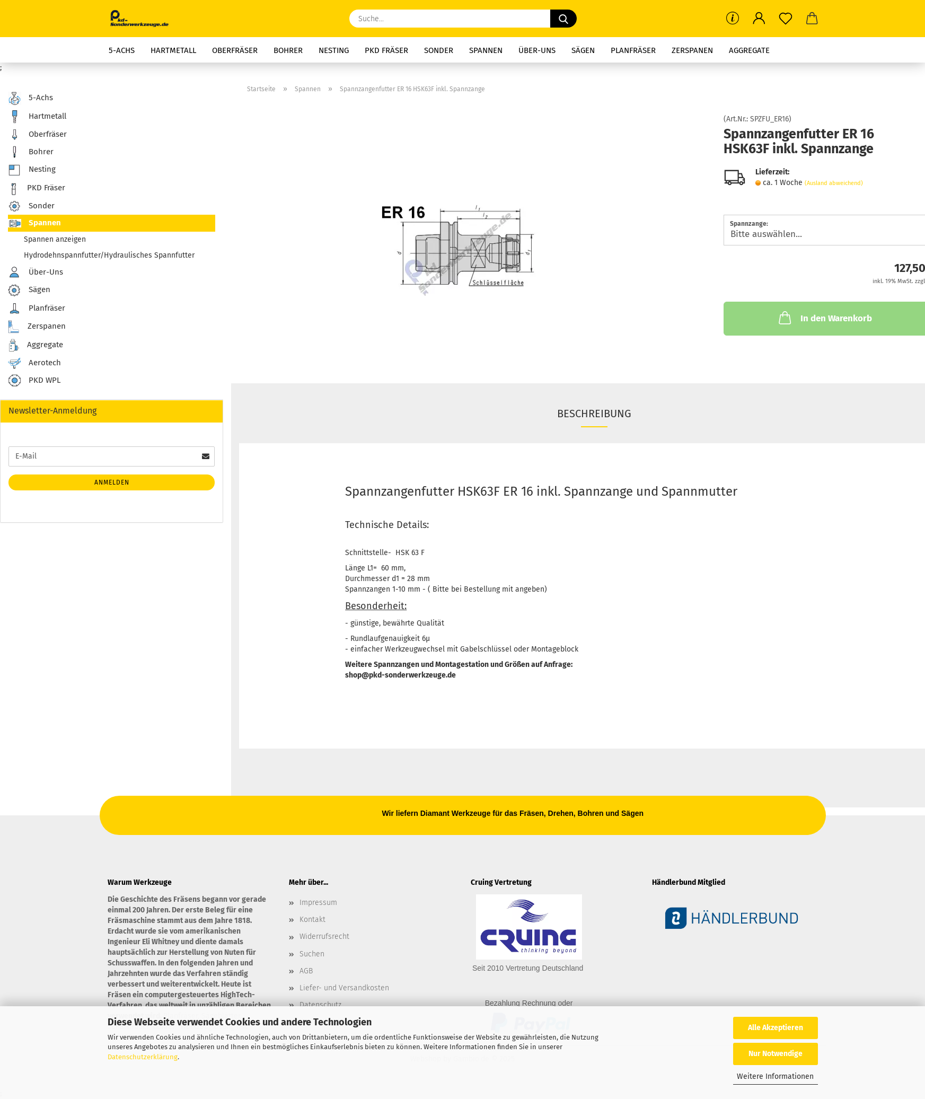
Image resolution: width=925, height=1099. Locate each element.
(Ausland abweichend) (834, 183)
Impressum (318, 902)
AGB (306, 970)
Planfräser (633, 50)
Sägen (583, 50)
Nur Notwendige (775, 1053)
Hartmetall (173, 50)
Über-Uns (537, 50)
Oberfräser (235, 50)
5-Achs (122, 50)
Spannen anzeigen (55, 239)
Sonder (438, 50)
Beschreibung (594, 413)
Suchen (311, 954)
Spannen (486, 50)
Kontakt (312, 919)
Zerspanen (692, 50)
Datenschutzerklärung (143, 1057)
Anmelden (111, 482)
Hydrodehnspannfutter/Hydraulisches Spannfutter (109, 255)
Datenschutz (320, 1004)
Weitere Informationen (775, 1076)
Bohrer (288, 50)
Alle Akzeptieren (775, 1027)
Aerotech (34, 363)
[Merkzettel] (785, 18)
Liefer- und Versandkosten (344, 987)
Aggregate (749, 50)
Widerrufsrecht (324, 936)
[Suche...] (563, 19)
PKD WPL (34, 381)
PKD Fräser (386, 50)
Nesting (334, 50)
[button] (759, 18)
